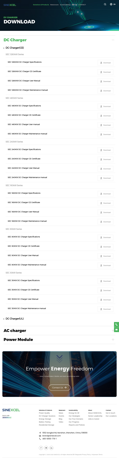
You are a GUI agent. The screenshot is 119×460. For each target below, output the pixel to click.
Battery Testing (44, 422)
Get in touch (110, 413)
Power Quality (44, 413)
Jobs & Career (93, 419)
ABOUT (74, 5)
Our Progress (74, 422)
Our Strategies (74, 416)
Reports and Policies (77, 425)
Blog (60, 419)
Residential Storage (46, 425)
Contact (108, 410)
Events (61, 416)
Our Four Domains (76, 419)
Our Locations (111, 416)
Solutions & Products (41, 5)
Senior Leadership (95, 416)
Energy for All (74, 413)
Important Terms (97, 454)
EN (114, 4)
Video (61, 422)
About (90, 410)
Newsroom (54, 5)
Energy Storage (45, 419)
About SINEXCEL (95, 413)
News (61, 413)
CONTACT (82, 5)
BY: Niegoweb (77, 454)
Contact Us (59, 387)
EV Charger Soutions (47, 416)
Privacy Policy (86, 454)
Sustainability (65, 5)
